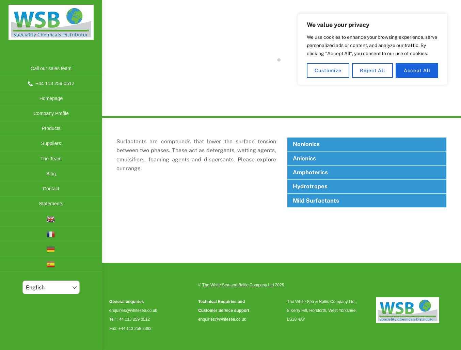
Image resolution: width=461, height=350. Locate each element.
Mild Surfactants (316, 200)
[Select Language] (51, 287)
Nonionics (306, 144)
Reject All (372, 70)
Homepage (51, 98)
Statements (51, 203)
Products (51, 128)
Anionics (304, 158)
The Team (51, 158)
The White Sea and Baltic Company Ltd (238, 285)
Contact (51, 188)
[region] (372, 49)
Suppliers (51, 143)
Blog (51, 173)
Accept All (417, 70)
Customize (328, 70)
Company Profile (51, 113)
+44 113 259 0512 (51, 83)
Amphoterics (310, 172)
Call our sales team (51, 68)
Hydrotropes (310, 186)
